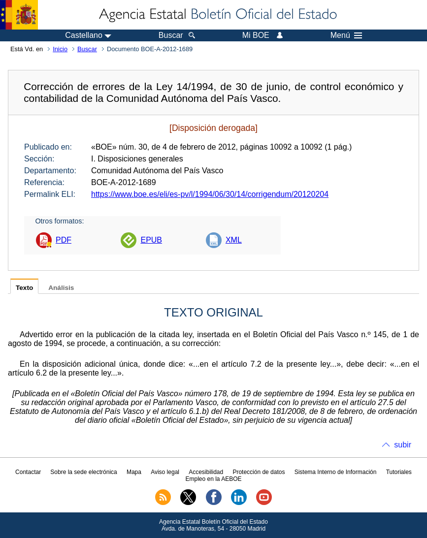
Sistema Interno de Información (336, 472)
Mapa (134, 472)
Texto (24, 287)
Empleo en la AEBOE (213, 478)
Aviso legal (165, 472)
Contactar (28, 472)
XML (234, 240)
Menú (346, 35)
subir (402, 445)
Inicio (60, 49)
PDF (63, 240)
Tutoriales (399, 472)
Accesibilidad (206, 472)
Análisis (61, 287)
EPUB (151, 240)
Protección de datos (258, 472)
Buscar (87, 49)
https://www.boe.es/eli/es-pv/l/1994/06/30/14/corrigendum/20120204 (209, 194)
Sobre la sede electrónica (83, 472)
